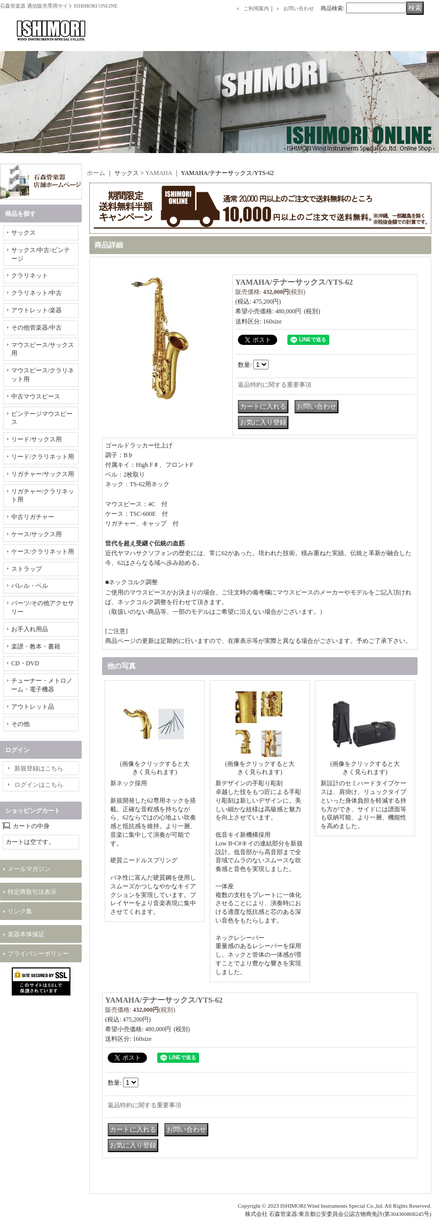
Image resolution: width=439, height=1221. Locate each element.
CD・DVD (25, 663)
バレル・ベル (29, 585)
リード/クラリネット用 (42, 456)
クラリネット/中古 (36, 292)
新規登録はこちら (38, 768)
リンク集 (20, 911)
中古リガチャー (32, 516)
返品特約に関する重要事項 (274, 384)
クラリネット (29, 275)
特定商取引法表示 (32, 891)
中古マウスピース (35, 396)
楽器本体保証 (26, 934)
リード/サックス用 (36, 439)
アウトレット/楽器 (36, 310)
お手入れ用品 (29, 629)
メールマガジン (29, 869)
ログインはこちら (38, 784)
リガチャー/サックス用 (42, 474)
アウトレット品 (32, 706)
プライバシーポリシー (38, 953)
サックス (23, 232)
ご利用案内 (256, 8)
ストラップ (26, 568)
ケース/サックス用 (36, 534)
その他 (20, 724)
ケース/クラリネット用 (42, 551)
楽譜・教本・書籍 (35, 646)
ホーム (96, 173)
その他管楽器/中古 (36, 327)
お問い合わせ (298, 8)
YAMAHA (158, 173)
